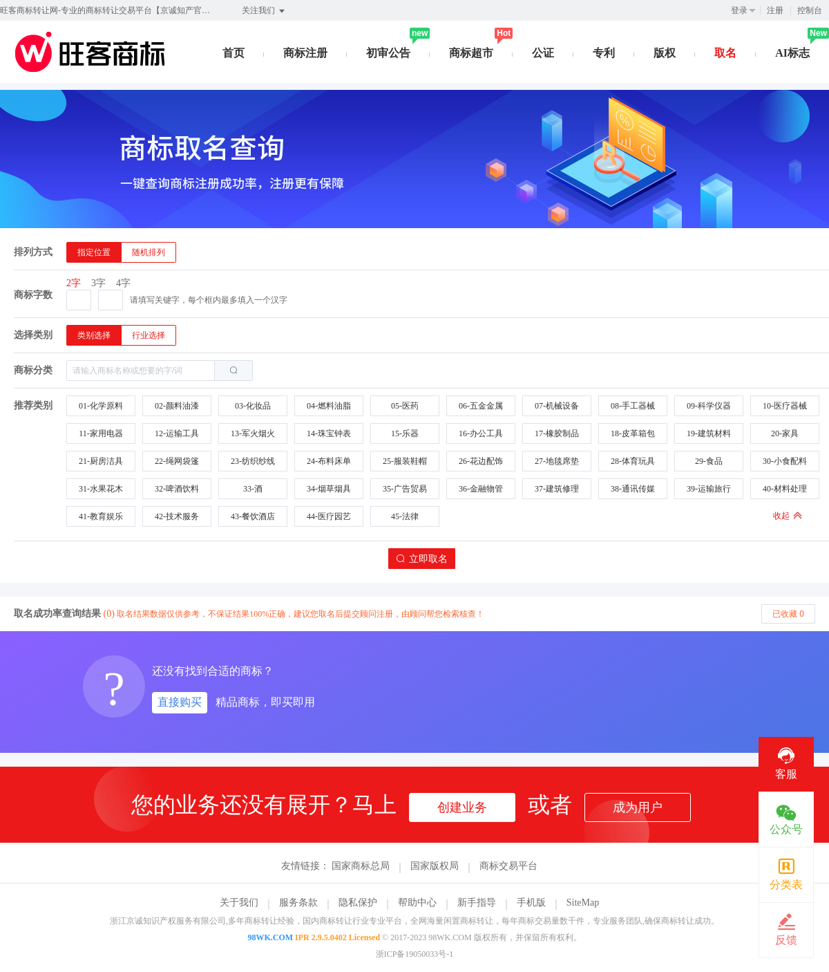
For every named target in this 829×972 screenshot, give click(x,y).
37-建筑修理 (557, 489)
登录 (739, 10)
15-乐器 (405, 433)
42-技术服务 (177, 516)
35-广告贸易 (405, 489)
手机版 (531, 902)
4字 (123, 283)
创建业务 (462, 807)
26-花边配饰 (481, 461)
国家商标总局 (361, 866)
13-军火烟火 (253, 433)
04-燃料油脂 (329, 406)
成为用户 (638, 807)
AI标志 (792, 53)
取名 (725, 53)
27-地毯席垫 (557, 461)
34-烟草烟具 (329, 489)
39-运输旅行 (709, 489)
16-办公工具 (481, 433)
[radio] (94, 252)
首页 (233, 53)
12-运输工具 (177, 433)
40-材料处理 (785, 489)
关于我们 (239, 902)
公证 (543, 53)
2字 (73, 283)
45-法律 (405, 516)
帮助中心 (417, 902)
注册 (775, 10)
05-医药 (405, 406)
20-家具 (785, 433)
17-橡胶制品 (557, 433)
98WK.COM (270, 937)
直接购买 (180, 702)
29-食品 (709, 461)
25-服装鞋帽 (405, 461)
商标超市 (471, 53)
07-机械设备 (557, 406)
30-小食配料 (785, 461)
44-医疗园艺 (329, 516)
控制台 (809, 10)
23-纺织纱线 (253, 461)
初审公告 (388, 53)
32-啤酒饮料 (177, 489)
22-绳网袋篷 (177, 461)
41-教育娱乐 (101, 516)
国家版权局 (434, 866)
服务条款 (298, 902)
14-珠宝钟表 (329, 433)
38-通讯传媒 (633, 489)
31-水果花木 (101, 489)
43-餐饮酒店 (253, 516)
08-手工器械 (633, 406)
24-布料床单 (329, 461)
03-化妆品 (253, 406)
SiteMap (582, 902)
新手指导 (476, 902)
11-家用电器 (101, 433)
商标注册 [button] (305, 53)
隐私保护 (358, 902)
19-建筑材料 (709, 433)
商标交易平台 (508, 866)
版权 (665, 53)
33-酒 (253, 489)
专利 (604, 53)
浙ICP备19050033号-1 (415, 954)
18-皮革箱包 (633, 433)
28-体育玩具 (633, 461)
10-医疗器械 (785, 406)
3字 (98, 283)
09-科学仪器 (709, 406)
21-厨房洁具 (101, 461)
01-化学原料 (101, 406)
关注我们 (264, 11)
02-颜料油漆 (177, 406)
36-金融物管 (481, 489)
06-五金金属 (481, 406)
